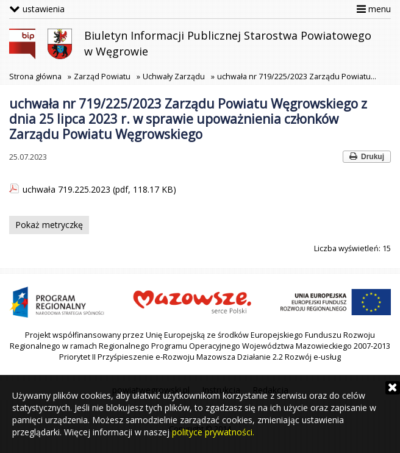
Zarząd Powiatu (102, 76)
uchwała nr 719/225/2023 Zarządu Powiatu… (296, 76)
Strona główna (35, 76)
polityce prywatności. (213, 432)
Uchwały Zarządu (174, 76)
